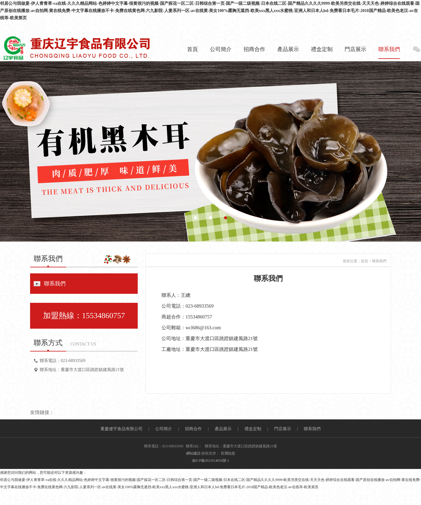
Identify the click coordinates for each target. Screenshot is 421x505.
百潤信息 (228, 453)
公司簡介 (221, 49)
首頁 (192, 49)
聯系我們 (389, 49)
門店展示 (355, 49)
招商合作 (254, 49)
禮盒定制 (322, 49)
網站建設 (193, 453)
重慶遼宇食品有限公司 (121, 429)
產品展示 (288, 49)
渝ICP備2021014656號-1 (210, 460)
